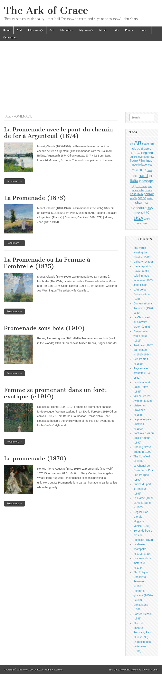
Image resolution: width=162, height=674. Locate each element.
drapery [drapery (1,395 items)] (146, 148)
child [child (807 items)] (151, 144)
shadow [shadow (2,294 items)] (141, 202)
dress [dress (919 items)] (133, 153)
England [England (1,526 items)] (147, 153)
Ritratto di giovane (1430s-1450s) (143, 595)
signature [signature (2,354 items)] (138, 208)
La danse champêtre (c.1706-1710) (141, 549)
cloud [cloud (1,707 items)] (136, 148)
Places (144, 30)
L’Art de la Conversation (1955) (141, 294)
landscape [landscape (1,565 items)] (146, 181)
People (129, 30)
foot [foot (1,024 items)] (150, 164)
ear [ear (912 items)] (138, 153)
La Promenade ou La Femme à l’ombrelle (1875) (47, 263)
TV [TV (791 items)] (142, 213)
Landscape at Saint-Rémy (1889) (141, 387)
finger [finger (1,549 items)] (150, 160)
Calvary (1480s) (143, 261)
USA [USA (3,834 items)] (138, 218)
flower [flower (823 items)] (135, 165)
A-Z (19, 30)
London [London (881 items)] (143, 186)
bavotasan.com (149, 669)
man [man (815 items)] (150, 186)
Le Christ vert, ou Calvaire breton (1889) (141, 322)
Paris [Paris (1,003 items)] (140, 194)
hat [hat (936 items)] (150, 176)
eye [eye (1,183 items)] (140, 156)
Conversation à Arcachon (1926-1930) (143, 308)
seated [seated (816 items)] (150, 198)
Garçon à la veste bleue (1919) (140, 336)
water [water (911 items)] (147, 219)
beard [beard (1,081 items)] (145, 143)
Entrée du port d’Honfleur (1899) (142, 489)
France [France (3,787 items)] (138, 169)
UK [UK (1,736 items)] (146, 213)
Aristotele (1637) (143, 345)
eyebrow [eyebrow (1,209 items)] (148, 156)
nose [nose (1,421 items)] (133, 194)
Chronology (35, 30)
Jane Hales (140, 284)
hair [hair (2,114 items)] (135, 176)
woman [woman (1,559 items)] (142, 223)
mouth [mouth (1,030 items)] (148, 190)
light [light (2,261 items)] (135, 186)
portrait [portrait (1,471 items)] (149, 194)
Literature (66, 30)
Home (6, 30)
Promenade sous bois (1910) (44, 328)
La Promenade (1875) (35, 197)
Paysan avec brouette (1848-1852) (142, 373)
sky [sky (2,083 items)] (150, 208)
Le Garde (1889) (143, 498)
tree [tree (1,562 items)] (137, 213)
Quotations (10, 37)
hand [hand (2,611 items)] (143, 175)
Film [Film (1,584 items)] (141, 160)
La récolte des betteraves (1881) (142, 646)
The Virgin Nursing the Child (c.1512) (141, 252)
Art (51, 30)
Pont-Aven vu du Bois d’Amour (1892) (143, 438)
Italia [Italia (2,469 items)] (134, 180)
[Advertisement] (81, 76)
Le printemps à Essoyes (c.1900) (142, 424)
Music (103, 30)
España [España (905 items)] (133, 157)
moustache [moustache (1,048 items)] (138, 190)
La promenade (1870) (35, 458)
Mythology (86, 30)
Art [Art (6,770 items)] (137, 142)
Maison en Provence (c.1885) (139, 410)
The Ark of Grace (46, 10)
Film (116, 30)
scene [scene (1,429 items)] (142, 198)
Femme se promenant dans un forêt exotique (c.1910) (55, 393)
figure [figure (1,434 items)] (134, 160)
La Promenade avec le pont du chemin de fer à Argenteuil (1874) (58, 133)
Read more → (14, 181)
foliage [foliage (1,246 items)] (142, 164)
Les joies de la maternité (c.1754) (142, 563)
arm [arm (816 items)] (131, 144)
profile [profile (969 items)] (133, 198)
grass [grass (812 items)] (149, 170)
